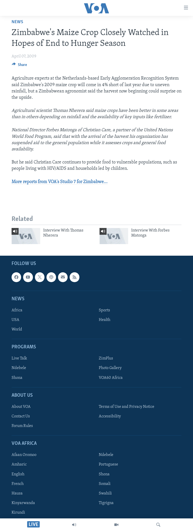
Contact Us (21, 416)
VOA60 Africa (111, 378)
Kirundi (18, 513)
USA (15, 320)
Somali (105, 484)
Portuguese (108, 464)
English (18, 474)
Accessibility (110, 416)
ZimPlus (106, 358)
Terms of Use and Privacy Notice (126, 407)
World (17, 329)
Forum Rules (22, 426)
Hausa (17, 493)
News (17, 22)
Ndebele (19, 368)
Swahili (105, 493)
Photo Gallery (110, 368)
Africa (17, 310)
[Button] (19, 66)
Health (104, 320)
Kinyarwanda (23, 503)
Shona (17, 378)
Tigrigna (106, 503)
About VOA (21, 407)
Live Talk (19, 358)
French (18, 484)
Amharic (19, 464)
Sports (104, 310)
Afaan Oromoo (24, 455)
